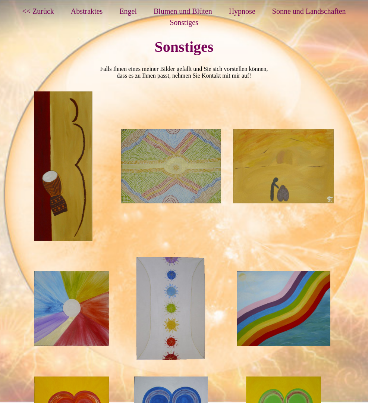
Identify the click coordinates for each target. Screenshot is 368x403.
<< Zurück (38, 11)
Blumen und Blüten (183, 11)
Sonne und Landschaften (309, 11)
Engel (128, 11)
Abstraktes (87, 11)
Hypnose (242, 11)
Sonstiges (184, 22)
